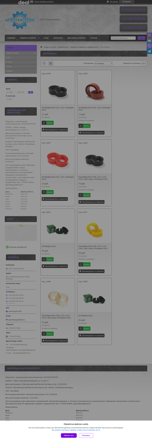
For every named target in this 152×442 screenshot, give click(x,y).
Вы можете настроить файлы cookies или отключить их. (75, 430)
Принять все (69, 435)
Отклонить (86, 435)
